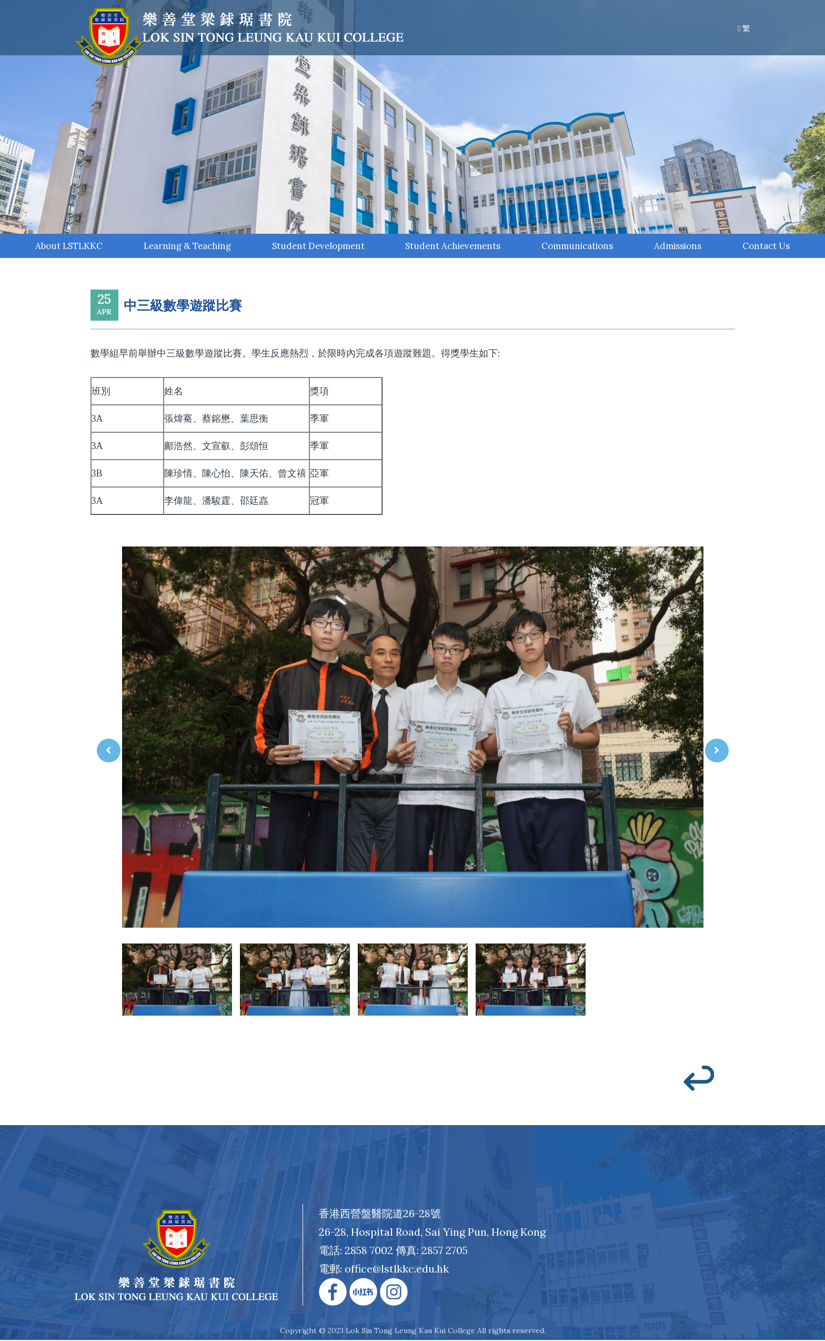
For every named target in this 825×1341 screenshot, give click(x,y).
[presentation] (108, 751)
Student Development (317, 246)
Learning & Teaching (186, 246)
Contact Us (765, 246)
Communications (573, 246)
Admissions (675, 246)
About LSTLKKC (69, 246)
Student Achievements (450, 246)
